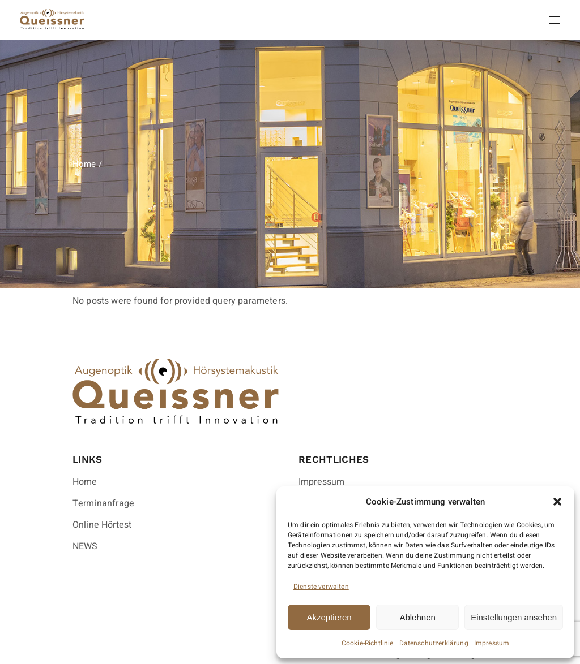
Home (84, 482)
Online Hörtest (101, 525)
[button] (557, 501)
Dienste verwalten (321, 586)
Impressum (491, 643)
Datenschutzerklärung (433, 643)
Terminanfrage (103, 503)
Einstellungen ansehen (514, 617)
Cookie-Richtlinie (368, 643)
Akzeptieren (328, 617)
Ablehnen (417, 617)
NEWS (85, 546)
